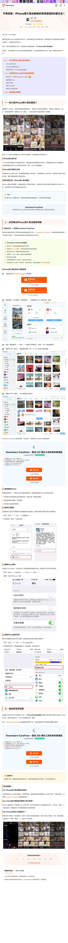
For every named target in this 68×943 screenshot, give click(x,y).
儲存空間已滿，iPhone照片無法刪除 (16, 70)
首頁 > (6, 34)
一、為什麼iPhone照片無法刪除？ (18, 60)
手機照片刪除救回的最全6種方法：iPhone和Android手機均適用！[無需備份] (25, 879)
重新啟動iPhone (10, 80)
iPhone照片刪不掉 (11, 64)
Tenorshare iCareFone (34, 207)
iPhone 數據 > (13, 34)
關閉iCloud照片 (10, 86)
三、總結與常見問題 (13, 92)
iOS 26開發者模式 (45, 262)
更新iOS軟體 (9, 83)
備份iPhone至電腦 (14, 249)
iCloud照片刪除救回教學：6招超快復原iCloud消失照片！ (20, 876)
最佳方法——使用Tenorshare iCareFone (18, 77)
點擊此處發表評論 (34, 863)
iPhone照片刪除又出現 (12, 67)
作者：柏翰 (33, 18)
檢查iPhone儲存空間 (11, 89)
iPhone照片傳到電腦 (13, 463)
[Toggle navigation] (64, 5)
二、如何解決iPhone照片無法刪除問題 (20, 73)
